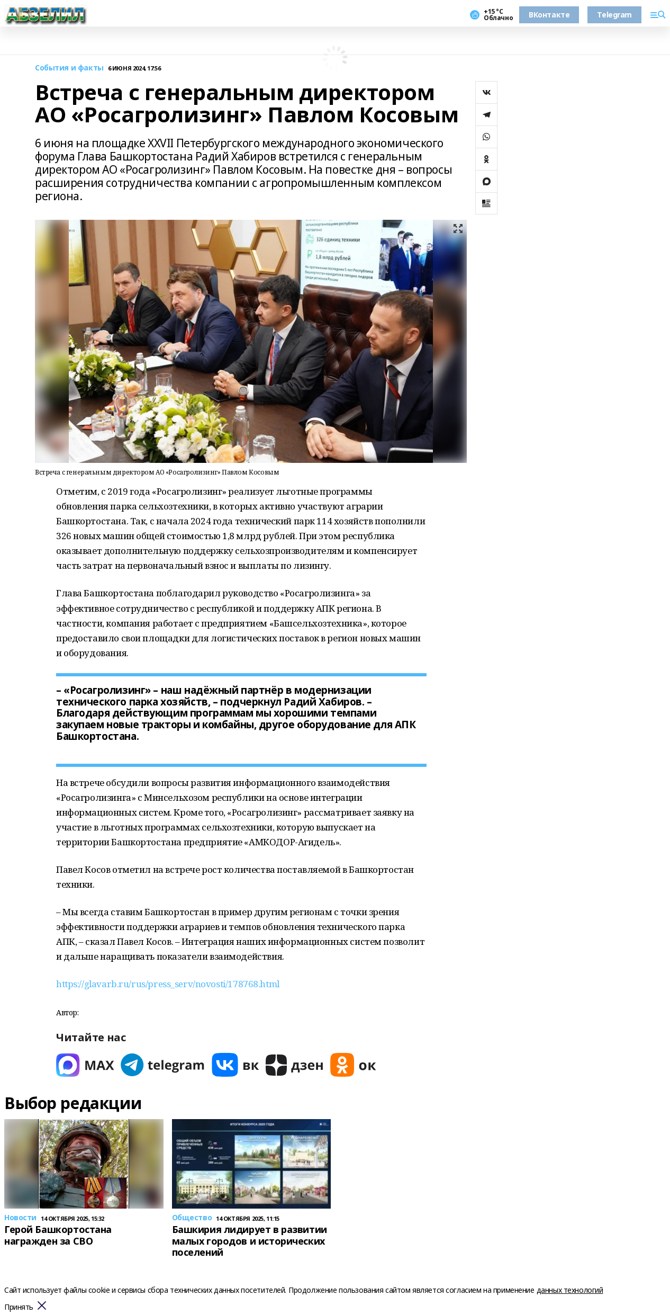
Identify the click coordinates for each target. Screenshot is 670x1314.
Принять (18, 1307)
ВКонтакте (549, 15)
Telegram (614, 15)
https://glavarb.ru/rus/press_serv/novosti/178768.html (167, 984)
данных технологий (570, 1290)
